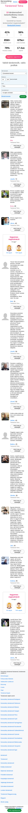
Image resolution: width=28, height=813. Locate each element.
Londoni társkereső (6, 790)
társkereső (4, 755)
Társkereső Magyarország (8, 794)
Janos (12, 658)
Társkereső (4, 759)
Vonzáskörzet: (5, 90)
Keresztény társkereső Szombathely (11, 738)
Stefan (12, 420)
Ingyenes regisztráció (14, 57)
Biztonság (3, 684)
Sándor (12, 495)
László (12, 179)
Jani (11, 545)
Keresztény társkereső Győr (9, 719)
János (12, 223)
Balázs (12, 444)
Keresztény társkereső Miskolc (10, 707)
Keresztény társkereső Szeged (10, 711)
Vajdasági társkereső (7, 782)
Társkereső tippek (5, 693)
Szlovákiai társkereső (7, 786)
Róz (11, 140)
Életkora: (3, 77)
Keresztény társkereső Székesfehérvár (12, 730)
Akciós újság (4, 802)
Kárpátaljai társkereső (7, 778)
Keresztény (6, 2)
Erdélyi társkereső (6, 767)
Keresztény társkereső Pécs (9, 715)
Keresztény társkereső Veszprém (10, 746)
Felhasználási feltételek (7, 678)
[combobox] (14, 86)
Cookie (2, 687)
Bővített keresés (5, 96)
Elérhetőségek (4, 676)
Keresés (23, 96)
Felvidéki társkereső (7, 774)
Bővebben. (19, 808)
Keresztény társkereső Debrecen (10, 703)
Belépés (15, 1)
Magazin (3, 798)
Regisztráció (23, 1)
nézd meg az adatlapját (17, 146)
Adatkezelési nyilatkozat (7, 681)
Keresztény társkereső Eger (9, 750)
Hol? (2, 83)
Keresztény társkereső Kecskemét (11, 726)
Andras (12, 581)
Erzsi (12, 206)
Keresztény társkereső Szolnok (10, 734)
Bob (11, 301)
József (12, 401)
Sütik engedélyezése (14, 810)
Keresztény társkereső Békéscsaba (11, 742)
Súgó (2, 690)
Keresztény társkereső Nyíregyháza (11, 722)
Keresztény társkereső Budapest (10, 699)
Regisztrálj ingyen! (14, 25)
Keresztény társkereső (7, 763)
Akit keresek (4, 70)
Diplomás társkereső (7, 771)
